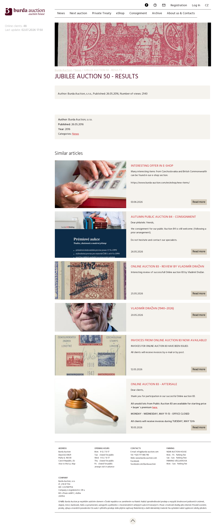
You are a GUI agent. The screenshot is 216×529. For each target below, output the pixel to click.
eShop (120, 13)
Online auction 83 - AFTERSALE (154, 384)
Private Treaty (101, 13)
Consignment (138, 13)
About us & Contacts (181, 13)
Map (73, 464)
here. (155, 408)
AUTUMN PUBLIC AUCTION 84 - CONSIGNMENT (163, 217)
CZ (207, 5)
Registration (178, 5)
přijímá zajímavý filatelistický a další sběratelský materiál (143, 507)
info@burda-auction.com (148, 452)
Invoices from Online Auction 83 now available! (169, 340)
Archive (157, 13)
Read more (198, 202)
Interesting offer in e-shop (152, 166)
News (61, 13)
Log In (196, 5)
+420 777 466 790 (141, 455)
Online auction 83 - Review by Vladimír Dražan (167, 266)
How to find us (64, 464)
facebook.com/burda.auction (143, 464)
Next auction (78, 13)
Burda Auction (63, 70)
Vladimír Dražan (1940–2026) (152, 308)
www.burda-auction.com (146, 458)
